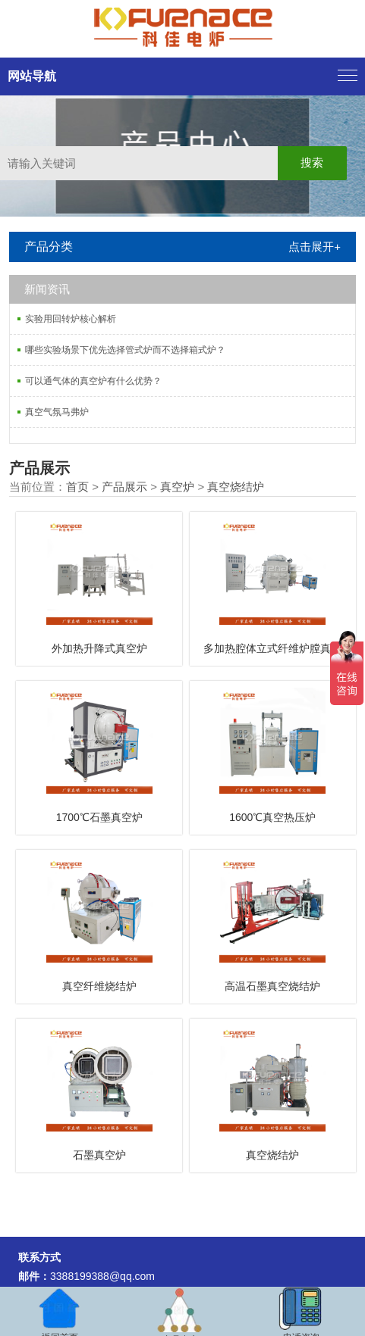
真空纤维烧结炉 (99, 986)
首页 (77, 486)
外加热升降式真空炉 (99, 648)
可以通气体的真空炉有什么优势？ (93, 381)
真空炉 (177, 486)
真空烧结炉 (235, 486)
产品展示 (124, 486)
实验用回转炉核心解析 (70, 319)
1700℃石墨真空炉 (99, 817)
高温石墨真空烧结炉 (272, 986)
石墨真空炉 (99, 1155)
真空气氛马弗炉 (57, 412)
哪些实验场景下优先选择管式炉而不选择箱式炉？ (125, 350)
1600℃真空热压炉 (272, 817)
